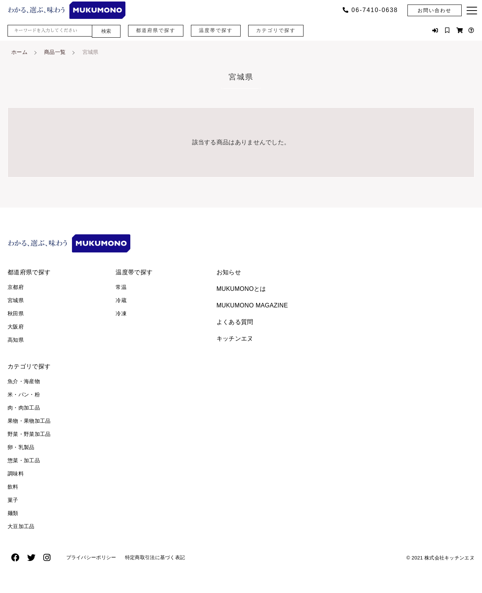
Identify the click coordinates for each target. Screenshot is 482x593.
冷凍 (121, 313)
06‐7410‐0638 (370, 10)
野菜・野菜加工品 (29, 434)
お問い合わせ (434, 10)
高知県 (16, 340)
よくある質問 (235, 322)
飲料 (13, 487)
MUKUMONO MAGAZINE (252, 305)
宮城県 (16, 300)
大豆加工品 (21, 526)
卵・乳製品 (21, 447)
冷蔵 (121, 300)
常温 (121, 287)
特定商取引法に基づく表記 (164, 559)
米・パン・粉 (24, 394)
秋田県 (16, 313)
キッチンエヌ (235, 338)
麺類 (13, 513)
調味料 (16, 474)
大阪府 (16, 327)
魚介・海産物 (24, 381)
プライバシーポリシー (94, 559)
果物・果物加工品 (29, 421)
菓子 (13, 500)
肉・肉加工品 (24, 408)
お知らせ (229, 272)
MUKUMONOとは (241, 289)
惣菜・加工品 (24, 460)
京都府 (16, 287)
